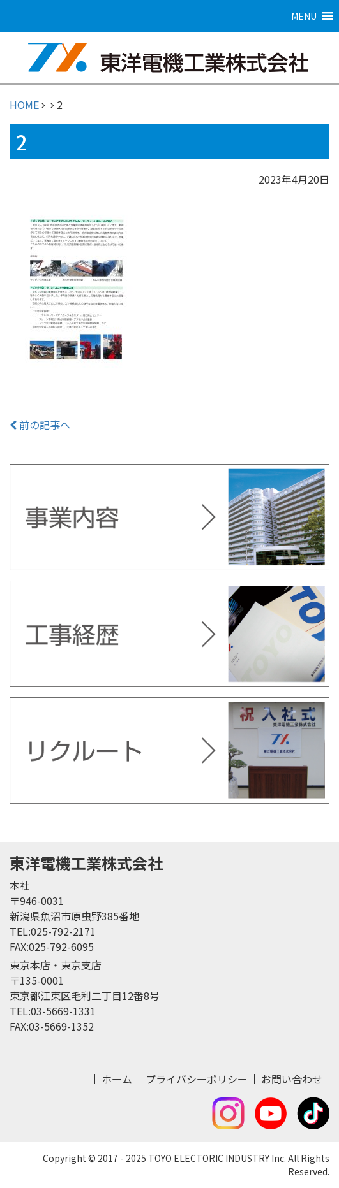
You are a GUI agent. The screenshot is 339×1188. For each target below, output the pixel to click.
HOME (24, 104)
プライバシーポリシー (197, 1079)
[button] (304, 16)
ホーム (117, 1079)
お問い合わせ (291, 1079)
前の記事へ (40, 424)
